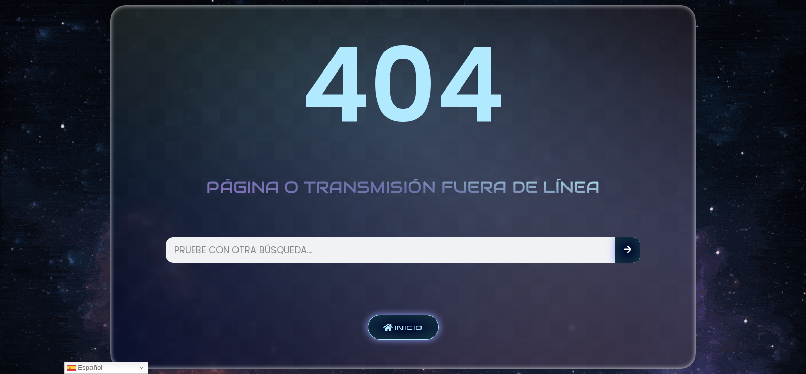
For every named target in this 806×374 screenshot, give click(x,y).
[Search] (627, 250)
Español (84, 368)
